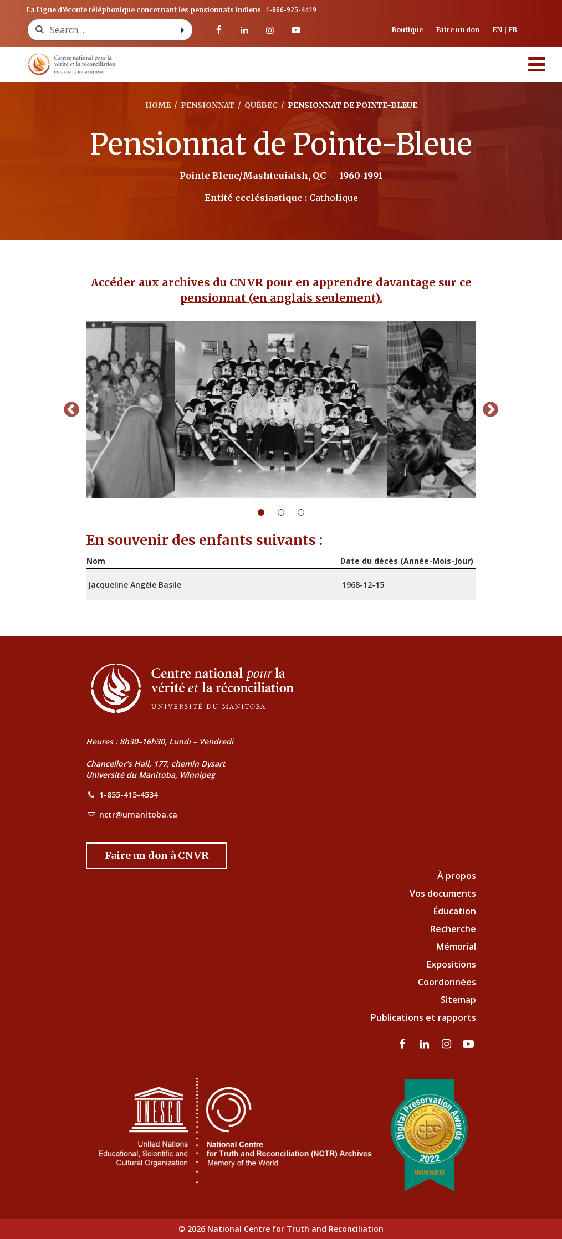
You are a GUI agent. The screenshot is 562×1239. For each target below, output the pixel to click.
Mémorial (456, 946)
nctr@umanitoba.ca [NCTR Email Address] (138, 814)
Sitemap (458, 1000)
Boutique (407, 29)
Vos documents (443, 893)
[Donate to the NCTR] (156, 855)
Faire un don (457, 29)
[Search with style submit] (182, 30)
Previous (71, 410)
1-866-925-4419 (290, 10)
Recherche (453, 929)
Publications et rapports (423, 1017)
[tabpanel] (281, 409)
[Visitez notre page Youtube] (295, 30)
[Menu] (537, 64)
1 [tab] (267, 512)
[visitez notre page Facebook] (218, 30)
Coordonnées (447, 982)
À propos (456, 876)
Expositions (451, 964)
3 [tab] (307, 512)
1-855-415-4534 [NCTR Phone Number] (128, 794)
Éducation (454, 911)
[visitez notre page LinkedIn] (244, 30)
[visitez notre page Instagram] (270, 30)
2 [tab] (287, 512)
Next (490, 410)
